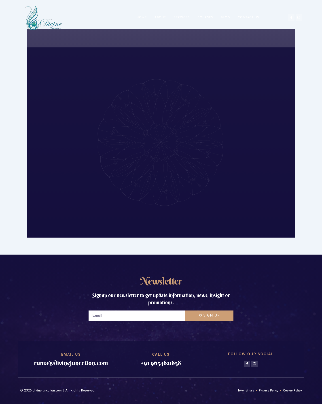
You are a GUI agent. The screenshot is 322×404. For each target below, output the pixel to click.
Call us (161, 354)
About (160, 17)
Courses (205, 17)
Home (141, 17)
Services (182, 17)
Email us (71, 354)
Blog (225, 17)
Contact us (248, 17)
